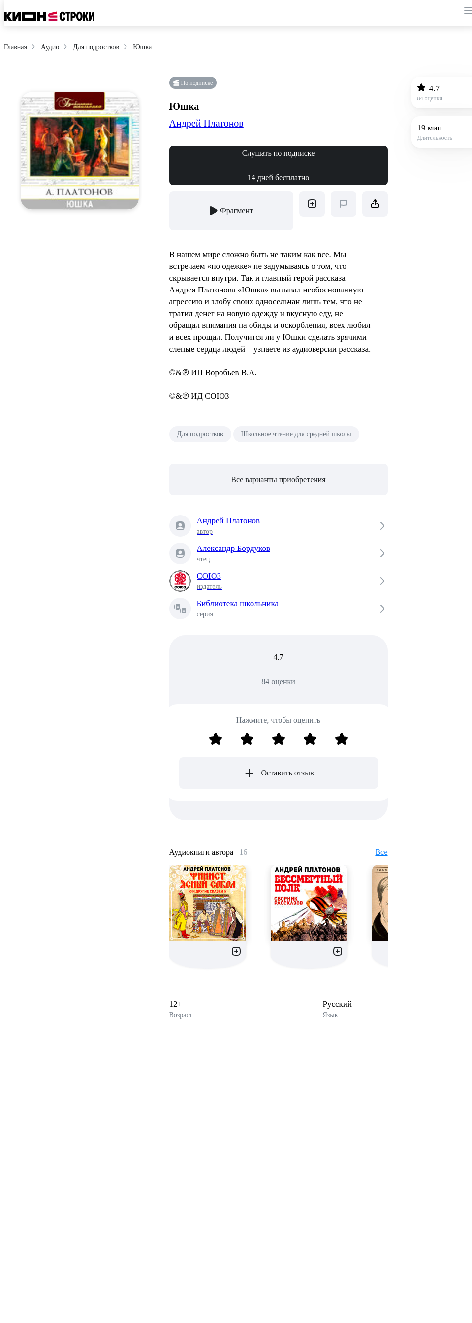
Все (381, 852)
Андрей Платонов (206, 123)
